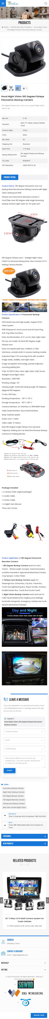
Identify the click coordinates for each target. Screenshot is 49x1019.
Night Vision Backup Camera (13, 792)
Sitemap (39, 977)
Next (47, 900)
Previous (1, 900)
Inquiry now (39, 1015)
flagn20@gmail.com (20, 955)
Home (5, 27)
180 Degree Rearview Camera (14, 800)
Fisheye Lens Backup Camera (14, 804)
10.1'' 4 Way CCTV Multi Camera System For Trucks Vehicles (24, 920)
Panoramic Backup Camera (13, 788)
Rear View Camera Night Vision (14, 807)
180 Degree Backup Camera (13, 796)
